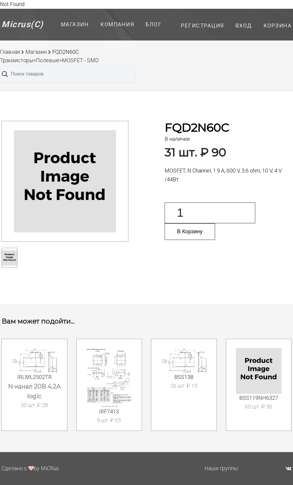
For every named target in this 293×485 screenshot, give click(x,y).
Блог (153, 24)
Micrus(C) (22, 24)
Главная (10, 52)
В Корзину (190, 231)
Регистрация (202, 25)
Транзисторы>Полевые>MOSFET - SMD (49, 60)
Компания (117, 24)
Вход (244, 25)
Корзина (277, 25)
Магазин (75, 24)
